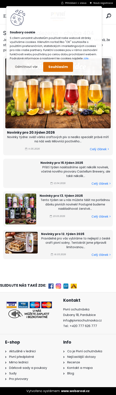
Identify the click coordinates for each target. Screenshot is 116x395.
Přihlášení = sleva (75, 3)
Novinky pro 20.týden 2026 (31, 132)
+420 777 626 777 (83, 326)
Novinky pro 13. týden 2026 (61, 196)
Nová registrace (103, 3)
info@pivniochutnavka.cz (82, 320)
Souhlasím (58, 66)
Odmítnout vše (26, 67)
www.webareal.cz (75, 391)
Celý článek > (99, 149)
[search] (109, 16)
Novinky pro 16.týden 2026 (61, 163)
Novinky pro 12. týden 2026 (62, 234)
